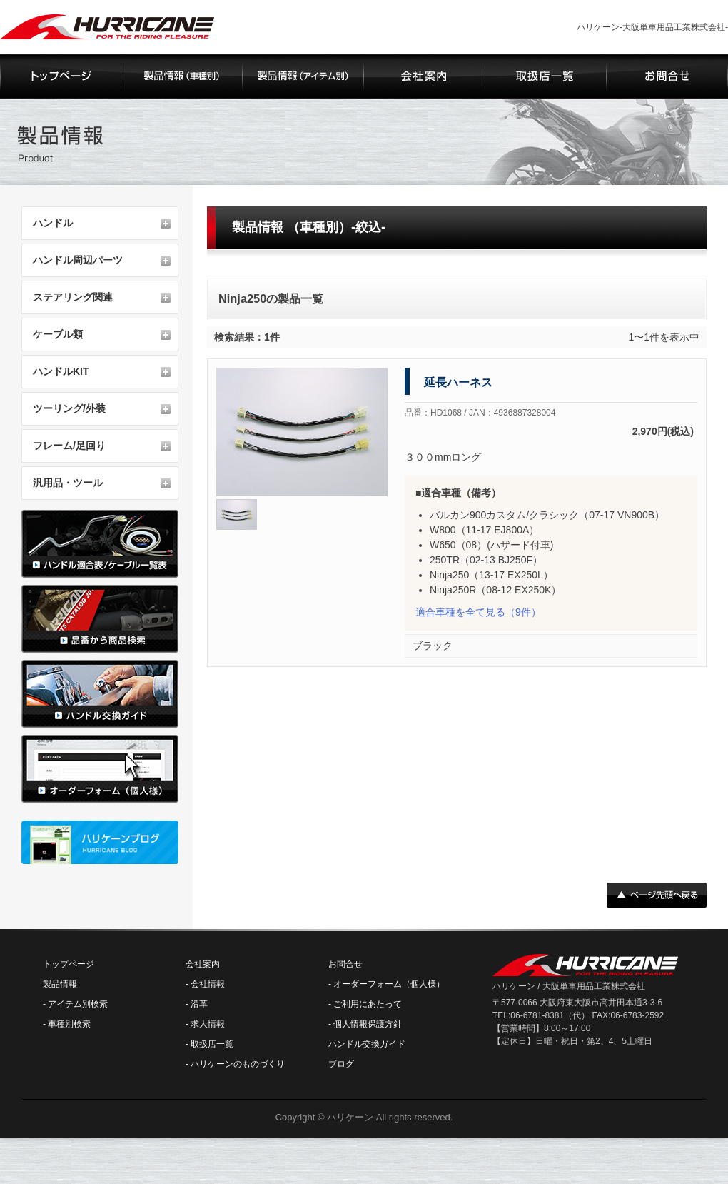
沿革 (199, 1004)
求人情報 (208, 1024)
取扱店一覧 (212, 1044)
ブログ (341, 1064)
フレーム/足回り (69, 445)
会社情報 (208, 984)
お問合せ (345, 964)
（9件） (478, 612)
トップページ (68, 964)
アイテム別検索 (78, 1004)
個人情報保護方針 (367, 1024)
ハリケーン (350, 1117)
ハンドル (53, 223)
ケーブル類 (58, 334)
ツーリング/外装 (69, 408)
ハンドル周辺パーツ (78, 260)
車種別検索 (69, 1024)
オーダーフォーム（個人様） (389, 984)
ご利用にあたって (367, 1004)
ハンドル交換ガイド (366, 1044)
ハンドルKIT (61, 371)
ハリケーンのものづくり (238, 1064)
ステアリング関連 (73, 297)
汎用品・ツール (68, 482)
